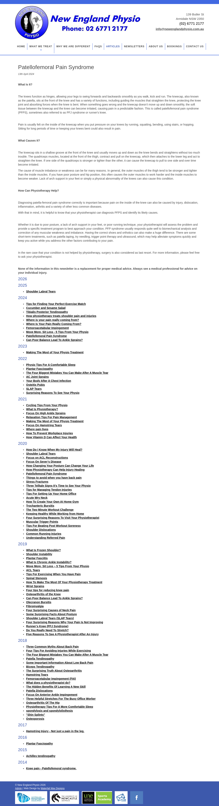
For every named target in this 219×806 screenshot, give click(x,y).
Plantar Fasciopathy (39, 368)
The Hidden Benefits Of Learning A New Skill (56, 686)
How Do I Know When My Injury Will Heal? (54, 449)
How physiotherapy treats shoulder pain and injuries (61, 316)
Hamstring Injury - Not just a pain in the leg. (55, 731)
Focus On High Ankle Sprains (45, 413)
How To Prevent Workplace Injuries (49, 433)
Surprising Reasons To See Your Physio (52, 392)
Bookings (174, 46)
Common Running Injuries (43, 533)
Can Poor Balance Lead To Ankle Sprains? (54, 340)
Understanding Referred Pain (45, 537)
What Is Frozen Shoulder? (43, 550)
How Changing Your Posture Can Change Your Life (60, 465)
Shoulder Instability (39, 554)
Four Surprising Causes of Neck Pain (51, 610)
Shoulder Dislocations (41, 529)
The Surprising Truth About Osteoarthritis (54, 670)
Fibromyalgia (35, 606)
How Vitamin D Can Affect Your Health (51, 437)
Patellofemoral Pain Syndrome (46, 336)
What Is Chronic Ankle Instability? (49, 562)
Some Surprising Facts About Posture (51, 614)
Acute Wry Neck (36, 497)
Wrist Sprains (35, 586)
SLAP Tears (34, 388)
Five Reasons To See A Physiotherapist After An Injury (62, 634)
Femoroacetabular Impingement (47, 328)
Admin (18, 788)
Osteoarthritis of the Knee (43, 594)
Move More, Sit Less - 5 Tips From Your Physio (57, 332)
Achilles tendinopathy (40, 756)
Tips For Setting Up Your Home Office (51, 493)
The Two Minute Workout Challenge (50, 509)
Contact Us (195, 46)
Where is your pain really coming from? (52, 320)
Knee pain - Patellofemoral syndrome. (51, 768)
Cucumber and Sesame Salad (45, 308)
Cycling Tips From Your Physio (47, 405)
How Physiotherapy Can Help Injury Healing (55, 469)
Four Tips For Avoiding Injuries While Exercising (58, 650)
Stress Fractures (37, 481)
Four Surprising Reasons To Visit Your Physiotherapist (62, 517)
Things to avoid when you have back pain (54, 477)
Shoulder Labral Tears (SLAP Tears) (50, 618)
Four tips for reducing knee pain (47, 590)
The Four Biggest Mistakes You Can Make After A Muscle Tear (67, 372)
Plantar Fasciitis (37, 558)
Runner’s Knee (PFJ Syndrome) (47, 626)
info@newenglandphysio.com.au (180, 29)
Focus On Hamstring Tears (44, 425)
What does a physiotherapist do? (48, 682)
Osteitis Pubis (35, 384)
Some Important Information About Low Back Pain (59, 662)
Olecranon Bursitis (38, 602)
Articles (113, 46)
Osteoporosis (35, 718)
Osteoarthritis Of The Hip (42, 702)
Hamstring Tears (37, 674)
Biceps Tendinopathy (40, 666)
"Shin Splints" (35, 714)
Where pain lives (37, 429)
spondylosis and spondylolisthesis (49, 710)
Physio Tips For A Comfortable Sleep (50, 364)
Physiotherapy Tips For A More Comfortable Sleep (59, 706)
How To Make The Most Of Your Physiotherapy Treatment (64, 582)
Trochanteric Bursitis (40, 505)
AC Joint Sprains (37, 376)
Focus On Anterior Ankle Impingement (51, 694)
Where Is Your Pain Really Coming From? (53, 324)
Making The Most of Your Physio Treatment (55, 352)
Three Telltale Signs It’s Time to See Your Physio (58, 485)
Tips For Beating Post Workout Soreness (53, 525)
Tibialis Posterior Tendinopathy (47, 312)
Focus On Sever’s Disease (43, 461)
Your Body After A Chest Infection (48, 380)
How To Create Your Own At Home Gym (52, 501)
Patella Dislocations (39, 690)
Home (21, 46)
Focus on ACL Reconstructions (47, 457)
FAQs (98, 46)
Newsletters (134, 46)
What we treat (40, 47)
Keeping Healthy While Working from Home (55, 513)
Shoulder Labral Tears (41, 291)
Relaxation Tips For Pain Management (51, 417)
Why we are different (73, 46)
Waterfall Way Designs (52, 788)
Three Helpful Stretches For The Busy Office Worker (61, 698)
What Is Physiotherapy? (42, 409)
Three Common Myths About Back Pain (52, 646)
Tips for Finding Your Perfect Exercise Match (56, 304)
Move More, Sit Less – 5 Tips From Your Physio (57, 566)
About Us (156, 46)
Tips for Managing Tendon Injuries (49, 489)
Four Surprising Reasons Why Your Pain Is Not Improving (64, 622)
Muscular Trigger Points (42, 521)
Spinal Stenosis (36, 578)
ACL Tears (33, 570)
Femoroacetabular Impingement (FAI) (51, 678)
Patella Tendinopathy (40, 658)
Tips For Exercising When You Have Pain (53, 574)
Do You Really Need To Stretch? (47, 630)
